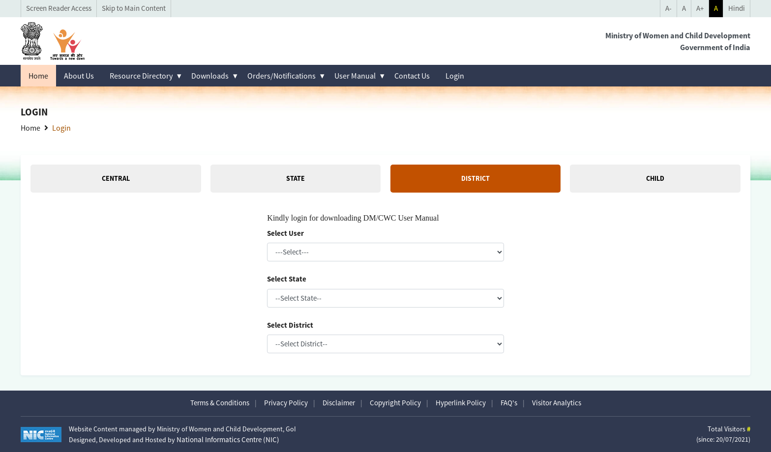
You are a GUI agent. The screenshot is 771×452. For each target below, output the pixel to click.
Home (38, 76)
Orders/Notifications (281, 76)
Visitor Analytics (556, 402)
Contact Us (412, 76)
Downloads (210, 76)
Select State (286, 278)
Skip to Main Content (134, 8)
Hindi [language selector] (736, 8)
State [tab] (295, 178)
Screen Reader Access (58, 8)
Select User (285, 233)
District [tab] (475, 178)
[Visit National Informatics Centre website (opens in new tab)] (41, 434)
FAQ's (509, 402)
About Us (79, 76)
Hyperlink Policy (461, 402)
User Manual (355, 76)
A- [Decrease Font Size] (668, 8)
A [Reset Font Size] (684, 8)
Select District (290, 325)
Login (454, 76)
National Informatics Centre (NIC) (228, 439)
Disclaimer (339, 402)
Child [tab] (655, 178)
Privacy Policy (286, 402)
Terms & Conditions (219, 402)
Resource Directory (141, 76)
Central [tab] (116, 178)
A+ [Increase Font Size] (700, 8)
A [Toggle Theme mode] (716, 8)
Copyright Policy (395, 402)
